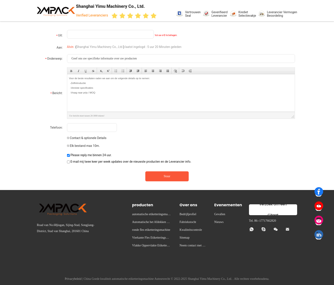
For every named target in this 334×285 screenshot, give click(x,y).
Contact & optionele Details (86, 138)
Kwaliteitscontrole (191, 229)
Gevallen (219, 214)
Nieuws (219, 222)
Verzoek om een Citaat (273, 209)
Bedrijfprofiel (188, 214)
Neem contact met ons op (192, 246)
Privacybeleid (73, 278)
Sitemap (185, 237)
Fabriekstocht (188, 222)
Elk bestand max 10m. (83, 145)
